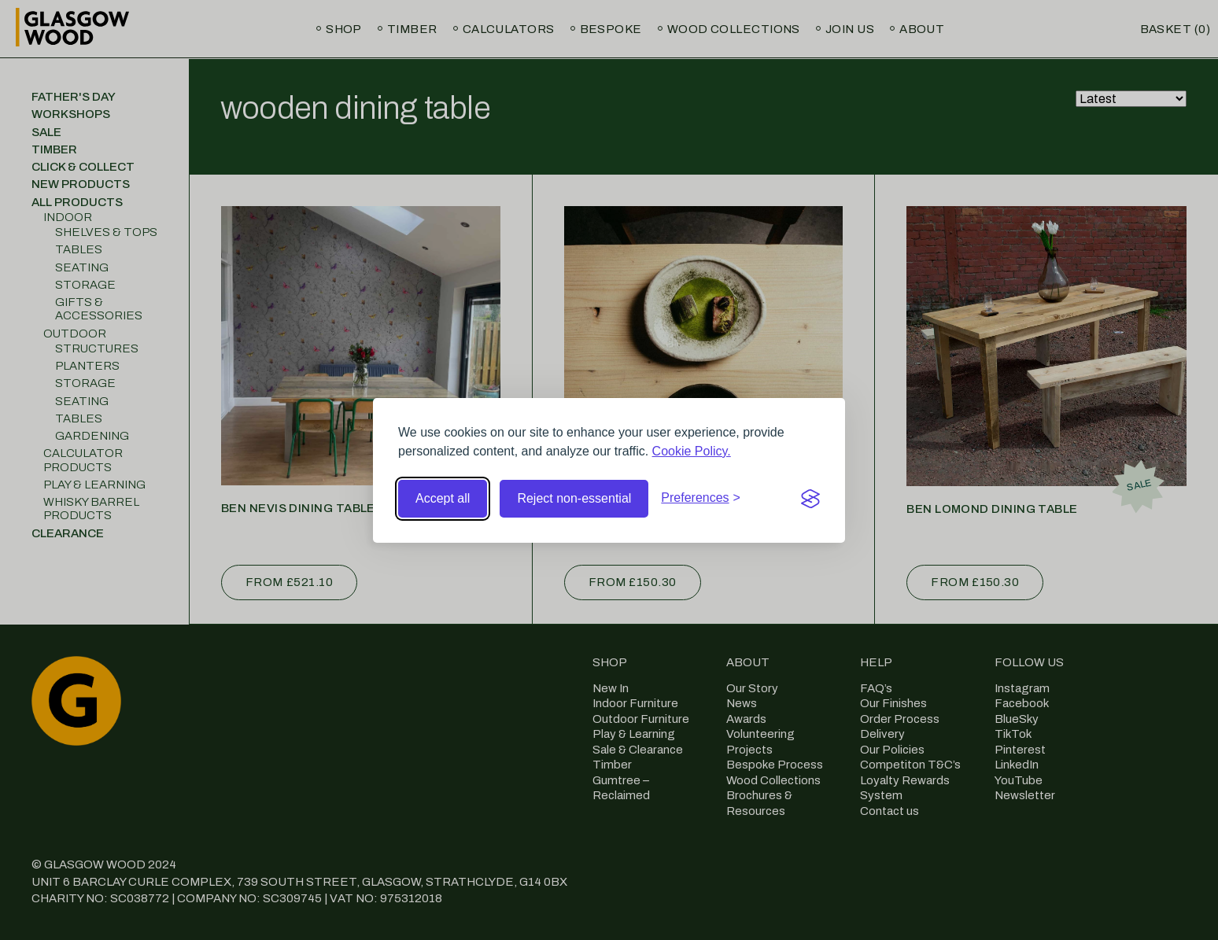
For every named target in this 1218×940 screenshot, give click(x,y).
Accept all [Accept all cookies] (442, 498)
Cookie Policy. (691, 451)
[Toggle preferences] (700, 498)
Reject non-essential (574, 498)
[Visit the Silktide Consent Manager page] (810, 498)
